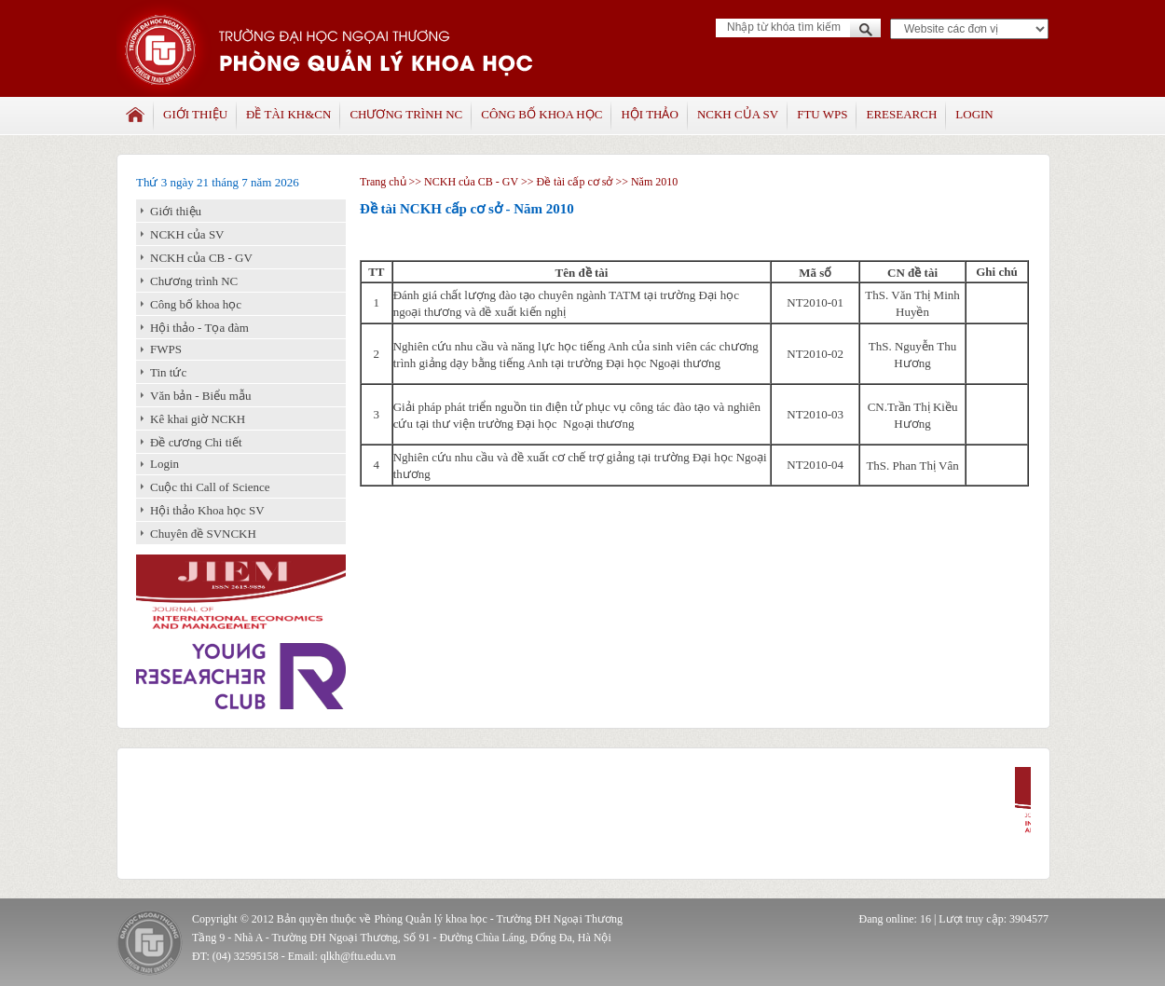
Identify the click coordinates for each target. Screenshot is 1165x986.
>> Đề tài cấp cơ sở (567, 181)
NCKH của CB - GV (201, 258)
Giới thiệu (195, 114)
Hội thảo (649, 114)
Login (974, 114)
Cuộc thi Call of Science (210, 487)
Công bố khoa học (541, 114)
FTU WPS (822, 114)
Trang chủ (383, 181)
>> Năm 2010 (645, 181)
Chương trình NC (406, 114)
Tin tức (168, 372)
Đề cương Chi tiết (196, 442)
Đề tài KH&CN (288, 114)
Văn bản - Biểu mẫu (200, 396)
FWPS (166, 349)
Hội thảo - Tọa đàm (199, 328)
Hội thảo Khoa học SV (207, 510)
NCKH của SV (737, 114)
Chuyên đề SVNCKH (203, 534)
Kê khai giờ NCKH (197, 419)
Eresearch (901, 114)
